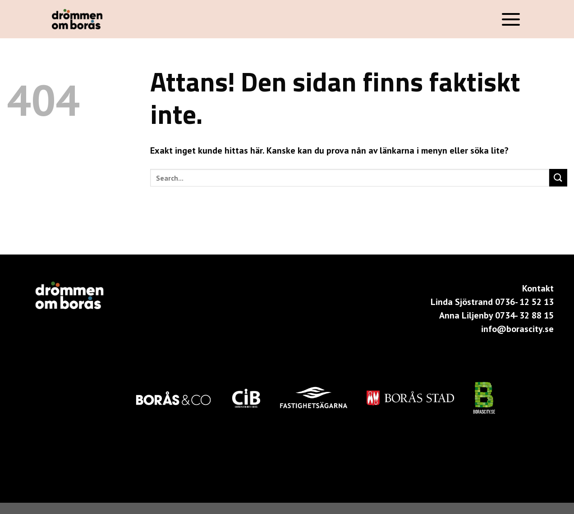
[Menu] (511, 19)
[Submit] (558, 177)
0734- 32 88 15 (524, 315)
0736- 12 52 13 (524, 302)
